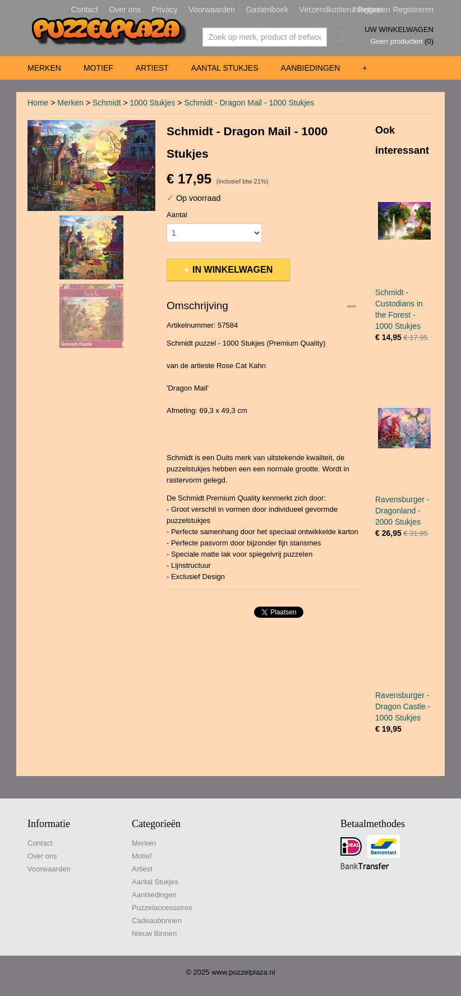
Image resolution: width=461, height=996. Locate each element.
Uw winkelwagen (399, 29)
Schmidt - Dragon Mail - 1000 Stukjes (249, 102)
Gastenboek (267, 9)
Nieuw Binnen (154, 933)
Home (37, 102)
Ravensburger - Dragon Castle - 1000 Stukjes (402, 706)
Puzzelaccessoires (162, 907)
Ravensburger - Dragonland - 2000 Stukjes (402, 510)
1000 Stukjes (153, 102)
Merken (44, 67)
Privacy (165, 9)
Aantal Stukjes (225, 67)
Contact (84, 9)
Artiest (152, 67)
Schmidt (107, 102)
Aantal (177, 214)
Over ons (125, 9)
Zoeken (337, 37)
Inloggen (367, 9)
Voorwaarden (211, 9)
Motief (98, 67)
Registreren (413, 9)
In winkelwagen (232, 269)
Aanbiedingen (310, 67)
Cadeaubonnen (157, 920)
